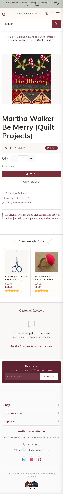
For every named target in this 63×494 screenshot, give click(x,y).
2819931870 (31, 444)
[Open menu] (58, 13)
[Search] (27, 24)
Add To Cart (31, 174)
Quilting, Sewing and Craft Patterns (36, 36)
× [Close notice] (58, 4)
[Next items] (49, 241)
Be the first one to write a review (31, 346)
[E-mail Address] (22, 376)
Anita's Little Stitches (27, 13)
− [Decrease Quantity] (14, 158)
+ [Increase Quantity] (31, 158)
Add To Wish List (31, 182)
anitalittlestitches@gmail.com (31, 450)
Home (10, 36)
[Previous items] (13, 241)
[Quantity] (22, 158)
